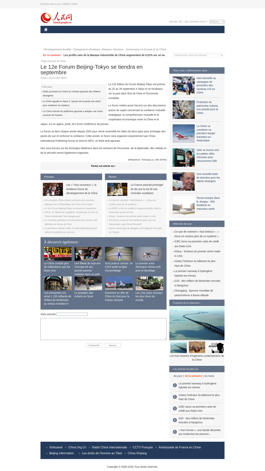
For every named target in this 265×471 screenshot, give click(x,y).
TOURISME (201, 34)
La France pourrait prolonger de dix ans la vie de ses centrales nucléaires (147, 189)
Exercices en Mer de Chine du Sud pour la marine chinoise (117, 296)
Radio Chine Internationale (109, 447)
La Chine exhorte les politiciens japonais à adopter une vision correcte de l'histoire (73, 113)
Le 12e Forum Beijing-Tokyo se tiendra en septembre (70, 208)
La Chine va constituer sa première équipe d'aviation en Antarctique (206, 133)
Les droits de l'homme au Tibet (102, 453)
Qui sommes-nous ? (196, 21)
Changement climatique (86, 49)
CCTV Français (143, 447)
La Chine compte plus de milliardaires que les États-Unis (57, 267)
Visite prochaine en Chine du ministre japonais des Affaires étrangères (71, 93)
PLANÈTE (171, 34)
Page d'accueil (48, 61)
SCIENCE (115, 34)
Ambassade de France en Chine (180, 447)
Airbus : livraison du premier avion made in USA (132, 216)
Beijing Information (61, 453)
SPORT (185, 34)
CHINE (50, 34)
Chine (63, 61)
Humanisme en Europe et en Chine (146, 49)
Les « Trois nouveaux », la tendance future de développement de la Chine (82, 189)
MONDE (83, 34)
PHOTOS (51, 42)
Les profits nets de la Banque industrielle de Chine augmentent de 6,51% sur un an (114, 55)
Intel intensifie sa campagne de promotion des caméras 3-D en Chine (206, 85)
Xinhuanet (56, 447)
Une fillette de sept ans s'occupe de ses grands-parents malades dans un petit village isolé (88, 270)
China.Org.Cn (77, 447)
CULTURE (131, 34)
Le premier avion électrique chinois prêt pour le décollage (148, 267)
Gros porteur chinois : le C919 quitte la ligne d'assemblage (118, 267)
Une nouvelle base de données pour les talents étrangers (208, 177)
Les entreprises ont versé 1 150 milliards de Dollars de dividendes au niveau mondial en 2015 (57, 300)
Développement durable (57, 49)
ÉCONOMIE (66, 34)
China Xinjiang (137, 453)
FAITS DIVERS (151, 34)
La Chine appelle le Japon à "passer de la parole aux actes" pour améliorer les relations (72, 103)
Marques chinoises (112, 49)
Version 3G (175, 21)
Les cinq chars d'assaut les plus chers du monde (149, 296)
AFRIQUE (98, 34)
